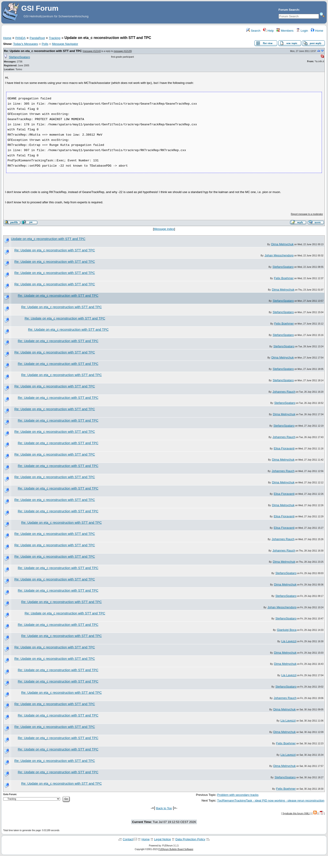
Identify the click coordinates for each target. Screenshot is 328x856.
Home (317, 30)
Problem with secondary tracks (237, 795)
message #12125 (122, 51)
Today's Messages (25, 44)
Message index (164, 229)
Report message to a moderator (307, 214)
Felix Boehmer (284, 278)
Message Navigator (65, 44)
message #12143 (92, 51)
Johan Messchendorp (279, 255)
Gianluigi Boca (287, 630)
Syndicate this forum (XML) (296, 813)
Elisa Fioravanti (284, 448)
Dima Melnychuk (282, 244)
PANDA (20, 38)
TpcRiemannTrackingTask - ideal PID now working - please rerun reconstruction (270, 800)
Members (284, 30)
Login (302, 30)
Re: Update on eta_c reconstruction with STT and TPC (43, 51)
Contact (128, 839)
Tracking (55, 38)
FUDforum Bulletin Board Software (175, 849)
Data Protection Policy (190, 839)
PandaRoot (37, 38)
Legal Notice (162, 839)
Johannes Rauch (284, 391)
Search (253, 30)
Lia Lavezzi (289, 641)
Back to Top (164, 808)
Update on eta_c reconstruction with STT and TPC (48, 239)
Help (268, 30)
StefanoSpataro (19, 57)
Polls (45, 44)
